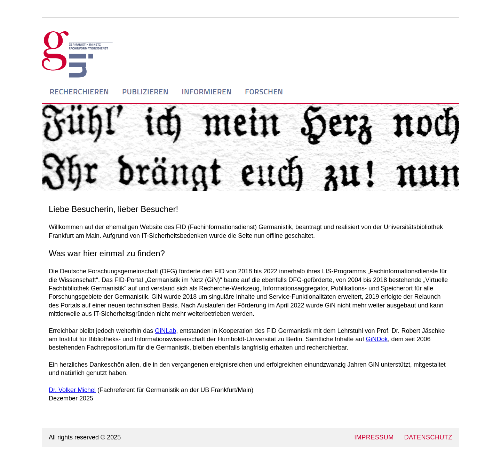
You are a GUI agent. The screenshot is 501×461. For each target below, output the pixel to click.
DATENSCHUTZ (428, 437)
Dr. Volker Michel (72, 389)
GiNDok (377, 339)
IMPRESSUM (374, 437)
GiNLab (165, 330)
